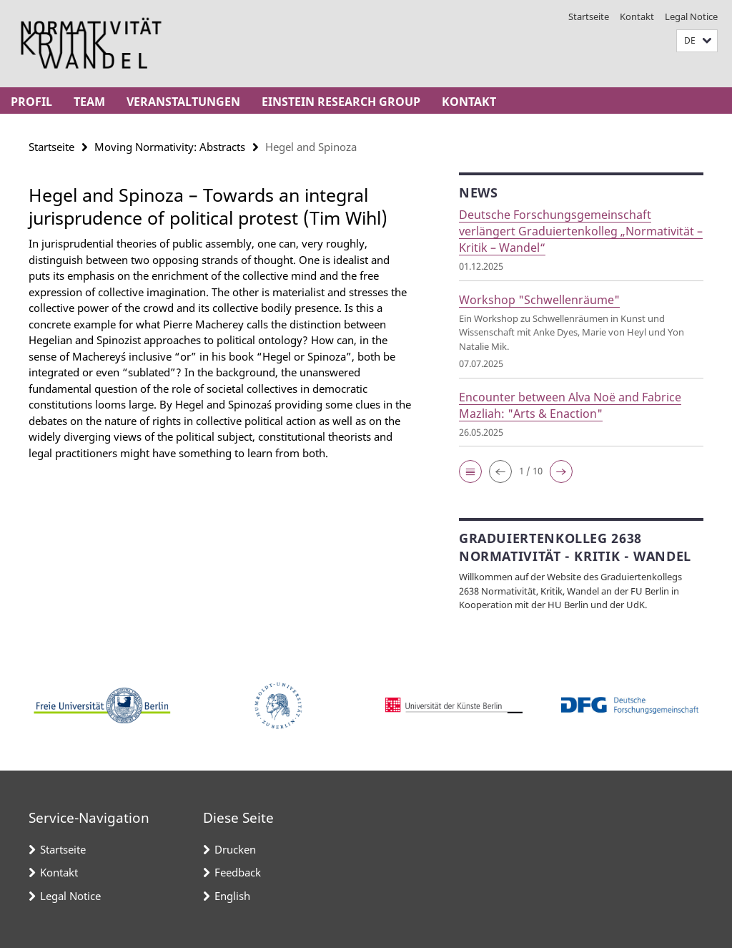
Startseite (588, 16)
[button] (697, 41)
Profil (31, 101)
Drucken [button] (235, 849)
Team (89, 101)
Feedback (237, 872)
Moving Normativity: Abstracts (169, 147)
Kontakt (637, 16)
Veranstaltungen (183, 101)
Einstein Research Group (341, 101)
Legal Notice (691, 16)
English (232, 896)
